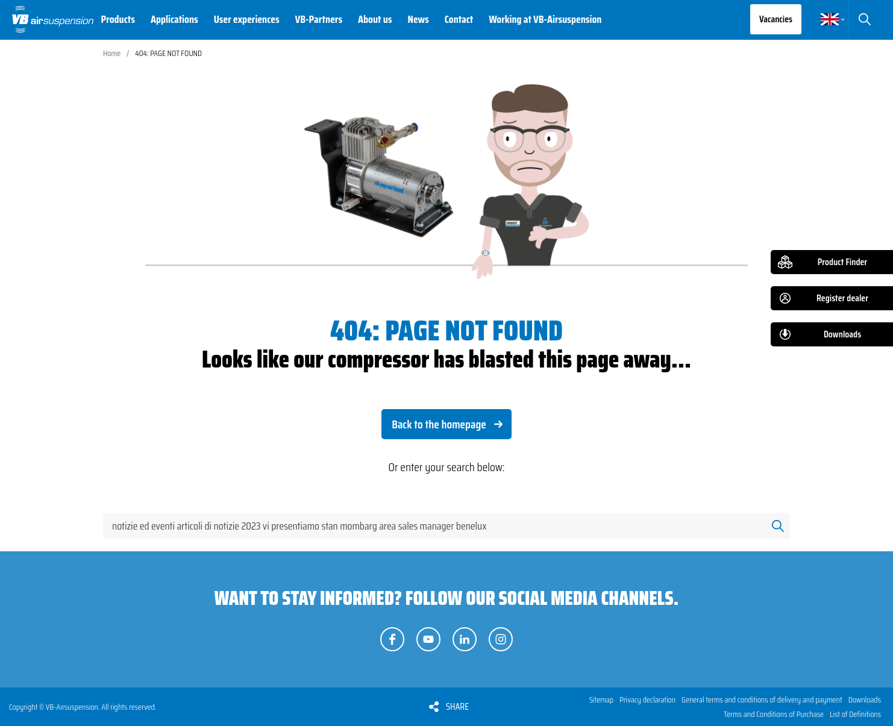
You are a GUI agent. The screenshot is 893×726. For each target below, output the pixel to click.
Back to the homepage (439, 424)
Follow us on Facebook (392, 639)
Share (457, 706)
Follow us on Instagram (501, 639)
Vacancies (775, 19)
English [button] (830, 19)
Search (778, 526)
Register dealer (842, 297)
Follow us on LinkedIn (465, 639)
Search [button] (864, 19)
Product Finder (842, 261)
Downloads (842, 334)
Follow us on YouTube (428, 639)
